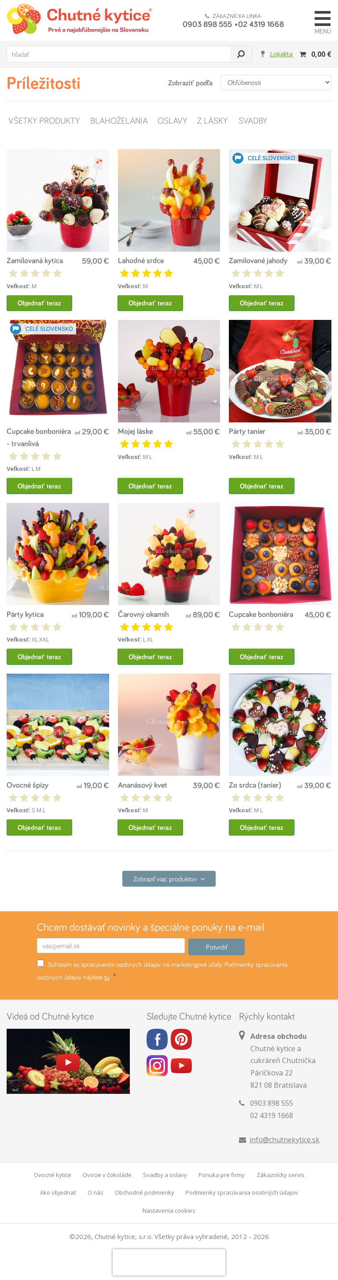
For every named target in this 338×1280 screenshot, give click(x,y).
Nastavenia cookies (169, 1211)
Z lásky (212, 120)
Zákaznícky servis (281, 1176)
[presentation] (169, 1263)
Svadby (253, 120)
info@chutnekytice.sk (285, 1140)
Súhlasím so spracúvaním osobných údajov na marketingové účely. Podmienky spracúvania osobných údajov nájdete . (162, 971)
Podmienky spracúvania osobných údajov (242, 1193)
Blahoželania (118, 120)
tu (106, 978)
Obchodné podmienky (144, 1193)
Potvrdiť (216, 947)
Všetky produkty (43, 120)
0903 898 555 (207, 24)
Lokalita (281, 53)
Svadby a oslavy (165, 1176)
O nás (95, 1193)
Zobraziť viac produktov (169, 879)
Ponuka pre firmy (221, 1176)
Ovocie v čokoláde (107, 1176)
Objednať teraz (39, 303)
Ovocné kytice (52, 1176)
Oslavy (172, 120)
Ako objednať (58, 1193)
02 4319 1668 (261, 24)
